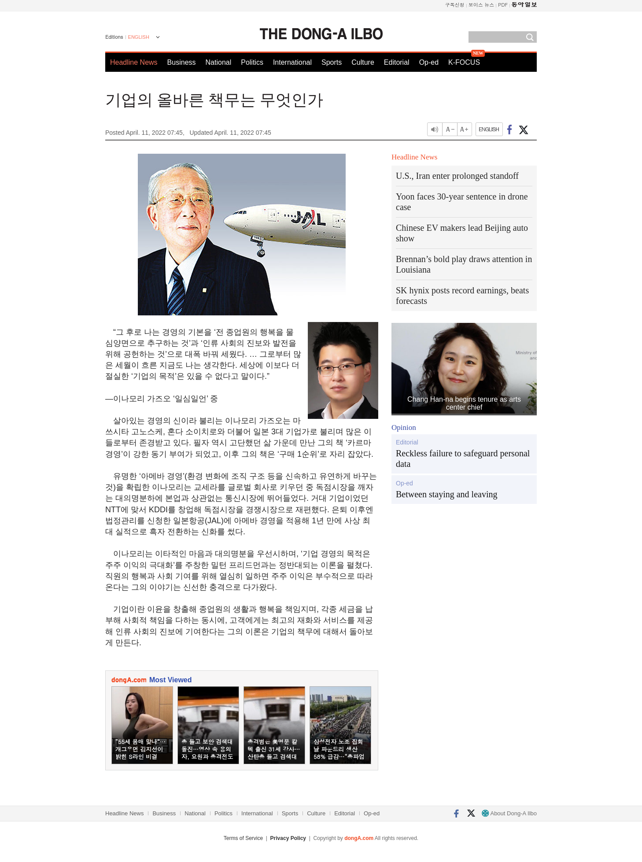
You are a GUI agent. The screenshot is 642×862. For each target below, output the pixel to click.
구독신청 (455, 4)
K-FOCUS (464, 62)
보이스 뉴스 (481, 4)
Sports (331, 62)
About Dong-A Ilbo (509, 813)
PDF (503, 4)
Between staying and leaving (447, 494)
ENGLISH (138, 37)
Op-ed (429, 62)
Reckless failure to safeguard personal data (463, 458)
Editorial (397, 62)
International (292, 62)
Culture (362, 62)
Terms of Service (243, 838)
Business (181, 62)
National (219, 62)
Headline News (134, 62)
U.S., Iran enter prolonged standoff (457, 176)
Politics (252, 62)
